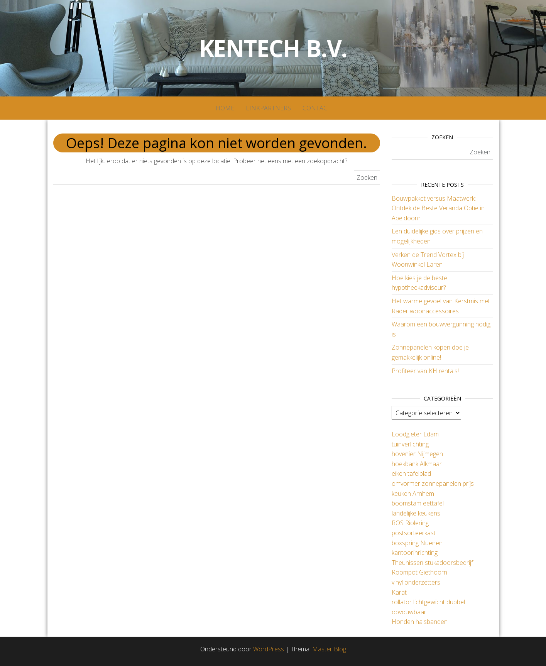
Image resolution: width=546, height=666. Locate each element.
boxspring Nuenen (417, 543)
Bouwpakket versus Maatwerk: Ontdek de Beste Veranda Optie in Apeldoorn (438, 208)
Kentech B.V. (273, 48)
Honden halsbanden (420, 621)
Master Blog (329, 649)
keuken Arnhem (413, 493)
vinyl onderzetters (416, 582)
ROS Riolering (410, 523)
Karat (399, 592)
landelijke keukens (416, 513)
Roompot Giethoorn (419, 572)
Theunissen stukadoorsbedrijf (432, 562)
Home (225, 108)
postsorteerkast (414, 533)
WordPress (268, 649)
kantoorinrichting (415, 552)
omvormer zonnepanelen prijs (433, 483)
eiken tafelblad (411, 473)
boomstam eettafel (418, 503)
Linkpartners (268, 108)
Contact (317, 108)
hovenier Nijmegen (417, 454)
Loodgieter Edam (415, 434)
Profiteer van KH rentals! (425, 371)
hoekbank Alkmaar (417, 464)
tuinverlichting (410, 444)
